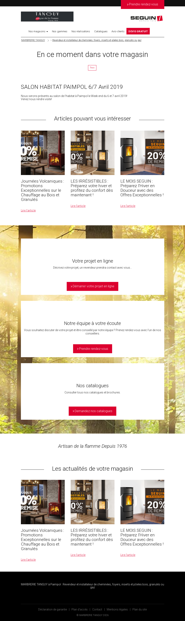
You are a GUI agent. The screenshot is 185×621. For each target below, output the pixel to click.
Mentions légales (117, 609)
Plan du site (139, 609)
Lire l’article (28, 210)
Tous (92, 67)
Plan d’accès (79, 609)
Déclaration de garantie (52, 609)
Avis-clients (118, 31)
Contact (97, 609)
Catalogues (101, 31)
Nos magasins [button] (38, 31)
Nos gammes (59, 31)
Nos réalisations (80, 31)
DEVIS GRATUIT (138, 31)
